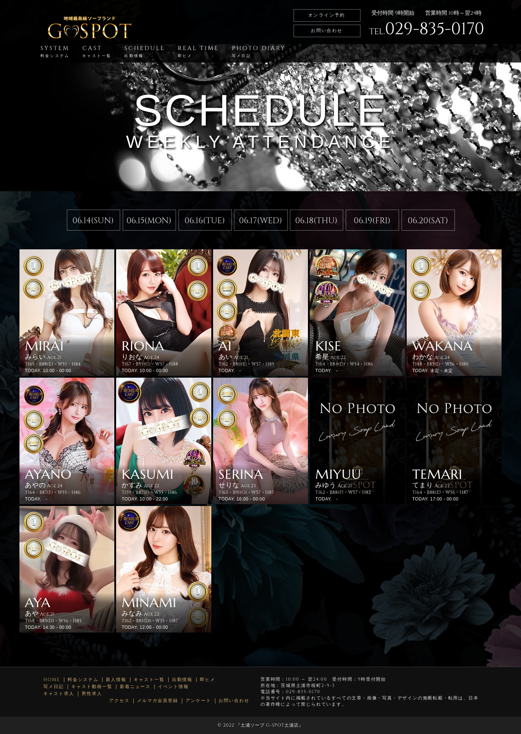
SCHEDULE (144, 51)
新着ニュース (135, 686)
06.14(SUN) (93, 220)
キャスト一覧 (149, 679)
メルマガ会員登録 (157, 700)
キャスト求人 (58, 693)
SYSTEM (54, 51)
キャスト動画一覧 (91, 686)
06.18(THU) (316, 220)
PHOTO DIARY (259, 51)
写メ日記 (53, 686)
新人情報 (116, 679)
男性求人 (92, 693)
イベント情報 (173, 686)
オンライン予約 (326, 15)
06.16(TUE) (204, 220)
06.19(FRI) (372, 220)
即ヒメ (207, 679)
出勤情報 (182, 679)
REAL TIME (198, 51)
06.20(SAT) (428, 220)
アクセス (119, 700)
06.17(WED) (260, 220)
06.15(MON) (148, 220)
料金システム (83, 679)
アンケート (198, 700)
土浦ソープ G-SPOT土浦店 (270, 725)
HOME (51, 679)
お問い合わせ (326, 30)
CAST (96, 51)
